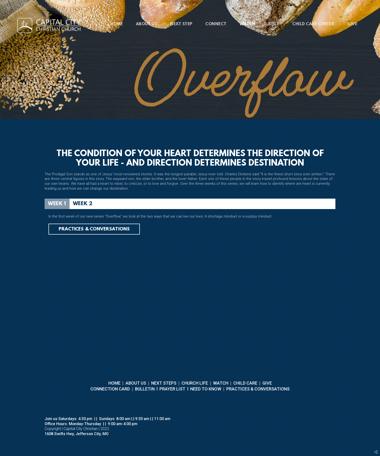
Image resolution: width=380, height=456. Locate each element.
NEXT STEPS (163, 383)
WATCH (220, 383)
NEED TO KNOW (205, 388)
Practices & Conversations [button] (94, 229)
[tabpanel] (190, 268)
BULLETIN (144, 388)
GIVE (267, 383)
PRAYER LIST (172, 388)
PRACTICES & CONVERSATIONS (257, 388)
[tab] (57, 204)
